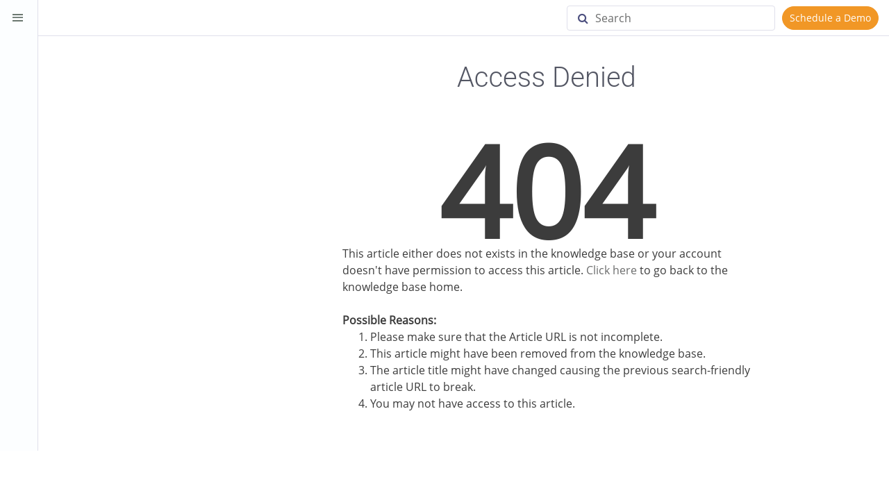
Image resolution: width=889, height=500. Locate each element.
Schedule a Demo (830, 17)
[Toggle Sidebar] (18, 18)
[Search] (671, 18)
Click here (611, 270)
